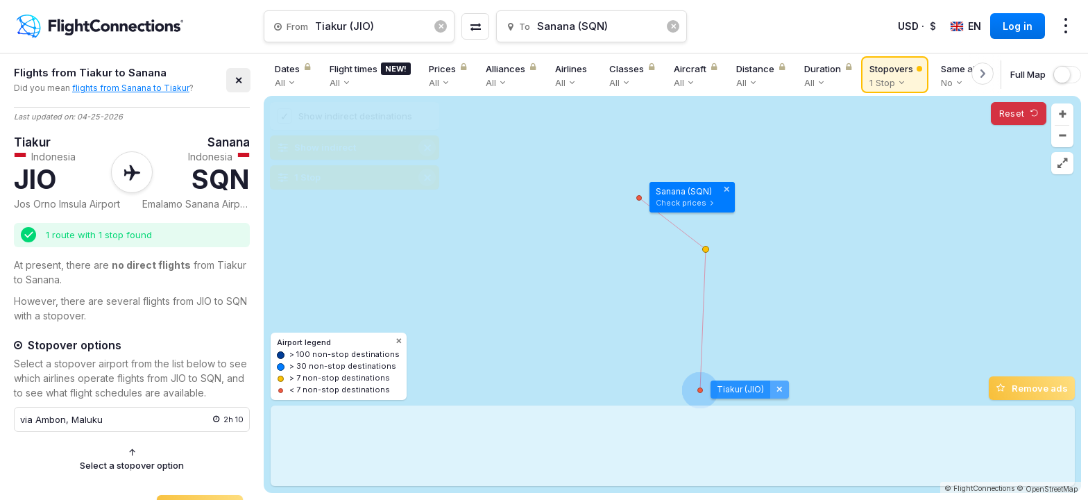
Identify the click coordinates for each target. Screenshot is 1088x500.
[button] (1062, 114)
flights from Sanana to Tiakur (130, 88)
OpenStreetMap (1052, 489)
